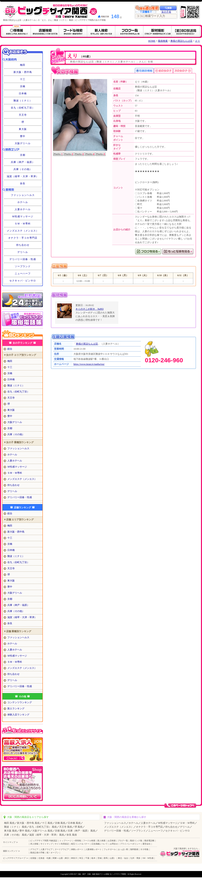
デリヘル (22, 252)
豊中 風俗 (24, 830)
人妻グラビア (46, 849)
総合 (9, 348)
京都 (22, 155)
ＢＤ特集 (144, 849)
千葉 (87, 858)
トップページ (65, 840)
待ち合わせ (22, 245)
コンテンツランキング (19, 702)
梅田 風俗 (9, 823)
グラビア (34, 849)
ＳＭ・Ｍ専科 (23, 223)
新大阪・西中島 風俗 (28, 823)
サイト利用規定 (62, 844)
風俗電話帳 (149, 840)
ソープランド (23, 266)
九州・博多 (135, 858)
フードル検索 (89, 840)
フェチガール (110, 849)
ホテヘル (22, 202)
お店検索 (112, 840)
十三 (22, 79)
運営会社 (146, 844)
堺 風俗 (78, 826)
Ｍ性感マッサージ (22, 216)
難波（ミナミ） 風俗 (15, 826)
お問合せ (114, 844)
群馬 (106, 858)
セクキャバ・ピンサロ (22, 280)
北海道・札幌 (44, 858)
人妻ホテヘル (23, 209)
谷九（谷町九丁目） (23, 107)
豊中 (22, 136)
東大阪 (23, 129)
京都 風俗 (60, 830)
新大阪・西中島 (22, 72)
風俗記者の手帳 (37, 852)
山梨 (112, 858)
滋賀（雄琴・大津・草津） (23, 176)
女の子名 (166, 12)
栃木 (93, 858)
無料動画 (134, 849)
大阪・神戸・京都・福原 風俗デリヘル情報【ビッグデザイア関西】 (102, 874)
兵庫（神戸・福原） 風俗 (81, 830)
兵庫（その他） (22, 169)
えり (197, 41)
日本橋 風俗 (74, 823)
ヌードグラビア (62, 849)
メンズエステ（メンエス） (23, 230)
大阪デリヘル (23, 143)
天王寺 (23, 114)
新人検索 (101, 840)
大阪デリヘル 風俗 (42, 830)
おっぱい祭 (123, 849)
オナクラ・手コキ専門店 (22, 237)
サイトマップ (46, 844)
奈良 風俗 (72, 834)
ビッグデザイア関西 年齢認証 (43, 840)
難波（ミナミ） (22, 100)
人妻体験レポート (93, 849)
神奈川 (74, 858)
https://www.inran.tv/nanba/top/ (89, 364)
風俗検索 (163, 41)
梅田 (22, 65)
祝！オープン (53, 852)
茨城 (100, 858)
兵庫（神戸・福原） (23, 162)
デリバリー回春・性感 (22, 259)
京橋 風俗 (60, 823)
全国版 (33, 858)
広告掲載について (99, 844)
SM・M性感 (147, 858)
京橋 (22, 86)
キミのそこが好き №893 (89, 309)
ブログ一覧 (123, 840)
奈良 (22, 183)
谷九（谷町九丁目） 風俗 (43, 826)
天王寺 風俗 (65, 826)
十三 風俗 (47, 823)
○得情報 (77, 840)
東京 (67, 858)
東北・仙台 (123, 858)
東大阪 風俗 (10, 830)
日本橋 (23, 93)
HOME (151, 41)
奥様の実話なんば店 (181, 41)
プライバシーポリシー (130, 844)
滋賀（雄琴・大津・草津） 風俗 (46, 834)
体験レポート (77, 849)
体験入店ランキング (18, 714)
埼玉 (81, 858)
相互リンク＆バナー (80, 844)
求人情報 (34, 844)
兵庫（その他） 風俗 (15, 834)
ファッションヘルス (23, 195)
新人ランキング (15, 708)
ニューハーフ (23, 273)
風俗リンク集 (136, 840)
